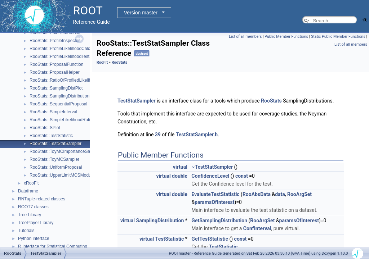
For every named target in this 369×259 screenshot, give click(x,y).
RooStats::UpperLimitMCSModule (62, 175)
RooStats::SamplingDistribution (59, 96)
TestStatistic (169, 239)
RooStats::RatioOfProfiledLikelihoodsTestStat (73, 80)
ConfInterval (257, 228)
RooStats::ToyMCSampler (54, 159)
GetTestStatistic (209, 239)
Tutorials (26, 230)
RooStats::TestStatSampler (55, 143)
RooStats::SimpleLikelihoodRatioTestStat (69, 119)
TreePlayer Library (35, 222)
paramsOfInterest (214, 202)
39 (158, 134)
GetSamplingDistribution (219, 220)
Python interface (33, 238)
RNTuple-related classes (41, 198)
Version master (140, 12)
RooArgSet (299, 194)
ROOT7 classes (33, 206)
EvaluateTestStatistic (215, 194)
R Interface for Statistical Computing (52, 246)
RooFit (102, 62)
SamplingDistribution (160, 220)
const (241, 176)
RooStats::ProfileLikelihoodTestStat (63, 56)
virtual (180, 167)
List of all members (245, 36)
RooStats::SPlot (45, 127)
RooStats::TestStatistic (51, 135)
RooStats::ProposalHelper (55, 72)
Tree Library (29, 214)
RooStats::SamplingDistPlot (56, 88)
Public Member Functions (286, 36)
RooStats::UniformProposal (56, 167)
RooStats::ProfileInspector (55, 40)
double (179, 176)
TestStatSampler (136, 101)
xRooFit (31, 183)
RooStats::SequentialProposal (58, 103)
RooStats (119, 62)
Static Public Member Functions (338, 36)
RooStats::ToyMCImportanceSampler (65, 151)
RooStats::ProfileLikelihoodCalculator (65, 48)
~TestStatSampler (212, 167)
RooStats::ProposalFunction (56, 64)
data (280, 194)
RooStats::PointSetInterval (55, 32)
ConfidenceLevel (210, 176)
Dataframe (28, 191)
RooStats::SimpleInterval (53, 111)
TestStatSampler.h (197, 134)
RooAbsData (257, 194)
